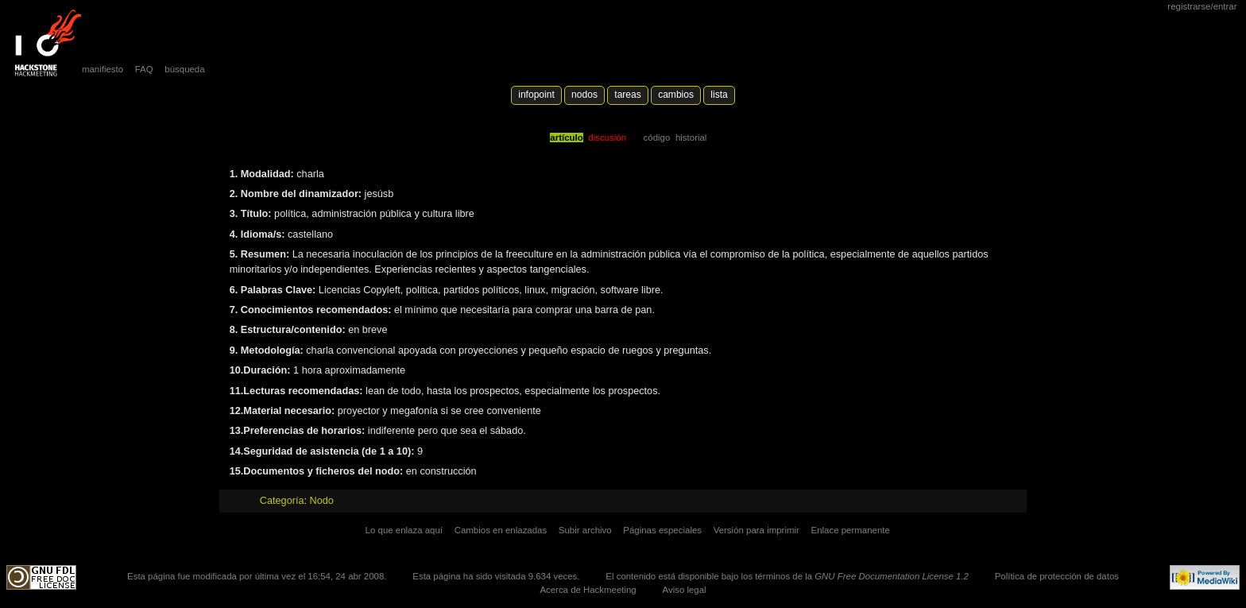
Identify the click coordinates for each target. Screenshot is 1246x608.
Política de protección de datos (1057, 576)
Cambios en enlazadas (501, 530)
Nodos (584, 94)
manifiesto (102, 69)
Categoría (282, 500)
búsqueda (184, 69)
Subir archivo (585, 530)
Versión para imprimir (756, 530)
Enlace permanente (850, 530)
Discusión (607, 137)
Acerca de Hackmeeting (588, 589)
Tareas (627, 94)
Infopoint (536, 94)
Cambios (676, 94)
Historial (690, 137)
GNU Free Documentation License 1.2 (892, 576)
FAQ (144, 69)
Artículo (566, 137)
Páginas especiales (662, 530)
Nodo (322, 500)
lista (718, 94)
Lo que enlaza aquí (404, 530)
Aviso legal (684, 589)
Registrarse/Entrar (1201, 6)
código (657, 137)
